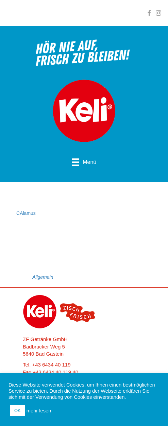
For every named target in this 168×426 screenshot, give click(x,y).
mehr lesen (39, 410)
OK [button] (17, 410)
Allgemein (42, 277)
